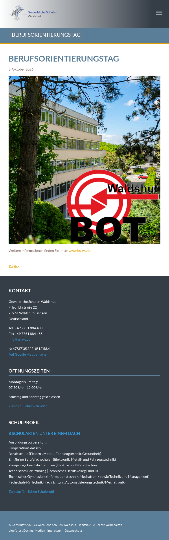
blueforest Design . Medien (27, 530)
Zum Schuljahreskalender (28, 406)
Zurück (14, 266)
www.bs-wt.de (79, 250)
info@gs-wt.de (19, 339)
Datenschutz (73, 530)
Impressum (54, 530)
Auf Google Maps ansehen (28, 354)
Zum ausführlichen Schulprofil (31, 491)
